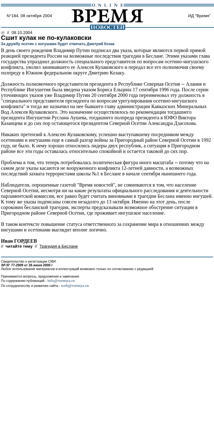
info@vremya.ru (61, 280)
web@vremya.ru (75, 285)
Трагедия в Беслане (59, 246)
